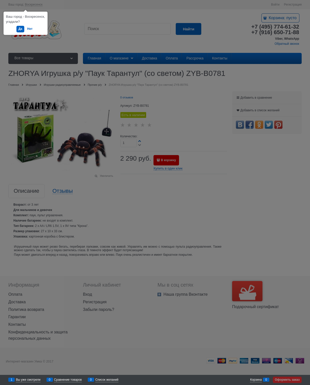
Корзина (256, 380)
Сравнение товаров (68, 380)
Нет (30, 29)
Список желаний (106, 380)
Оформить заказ (287, 379)
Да (20, 29)
